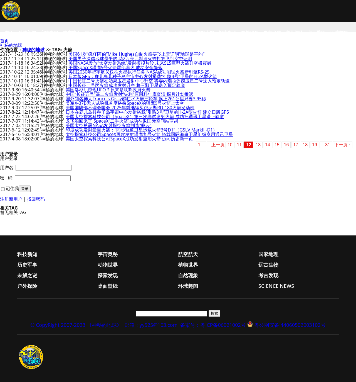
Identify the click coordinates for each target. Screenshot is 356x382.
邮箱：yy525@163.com (151, 325)
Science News (21, 55)
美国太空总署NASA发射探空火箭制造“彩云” (108, 125)
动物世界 (138, 33)
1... (201, 144)
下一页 (341, 144)
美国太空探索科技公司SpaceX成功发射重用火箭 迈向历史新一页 (129, 139)
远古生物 (183, 33)
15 (277, 144)
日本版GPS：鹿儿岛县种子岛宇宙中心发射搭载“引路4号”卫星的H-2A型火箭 (142, 76)
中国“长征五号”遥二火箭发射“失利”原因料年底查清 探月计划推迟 (129, 94)
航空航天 (72, 33)
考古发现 (272, 33)
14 (267, 144)
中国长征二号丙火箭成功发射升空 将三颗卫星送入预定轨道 (126, 85)
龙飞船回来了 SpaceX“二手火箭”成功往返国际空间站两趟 (122, 121)
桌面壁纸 (316, 33)
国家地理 (94, 33)
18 (305, 144)
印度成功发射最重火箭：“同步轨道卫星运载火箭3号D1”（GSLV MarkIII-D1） (141, 130)
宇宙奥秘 (49, 33)
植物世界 (161, 33)
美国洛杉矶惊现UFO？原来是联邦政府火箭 (108, 90)
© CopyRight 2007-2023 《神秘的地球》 (76, 325)
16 (286, 144)
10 (230, 144)
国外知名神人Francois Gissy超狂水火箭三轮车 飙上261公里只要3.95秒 (136, 99)
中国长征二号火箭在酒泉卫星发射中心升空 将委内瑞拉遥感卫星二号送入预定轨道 (149, 81)
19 (314, 144)
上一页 (218, 144)
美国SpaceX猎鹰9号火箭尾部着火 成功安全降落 (115, 67)
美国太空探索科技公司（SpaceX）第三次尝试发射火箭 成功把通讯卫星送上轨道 (145, 116)
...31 (326, 144)
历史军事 (116, 33)
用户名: (7, 167)
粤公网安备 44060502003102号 (290, 325)
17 (295, 144)
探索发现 (227, 33)
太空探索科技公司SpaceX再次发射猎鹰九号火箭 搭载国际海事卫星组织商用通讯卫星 (149, 134)
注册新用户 (11, 199)
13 (258, 144)
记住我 (12, 188)
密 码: (7, 178)
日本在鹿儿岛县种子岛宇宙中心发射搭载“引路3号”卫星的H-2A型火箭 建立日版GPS (147, 112)
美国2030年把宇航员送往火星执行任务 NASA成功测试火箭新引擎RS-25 (139, 72)
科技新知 (27, 33)
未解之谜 (205, 33)
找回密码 (36, 199)
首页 (9, 33)
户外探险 (294, 33)
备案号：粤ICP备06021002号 (213, 325)
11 (239, 144)
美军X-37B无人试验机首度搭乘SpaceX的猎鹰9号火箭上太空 (125, 103)
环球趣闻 (339, 33)
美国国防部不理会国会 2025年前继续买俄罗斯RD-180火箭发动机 (130, 107)
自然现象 (250, 33)
